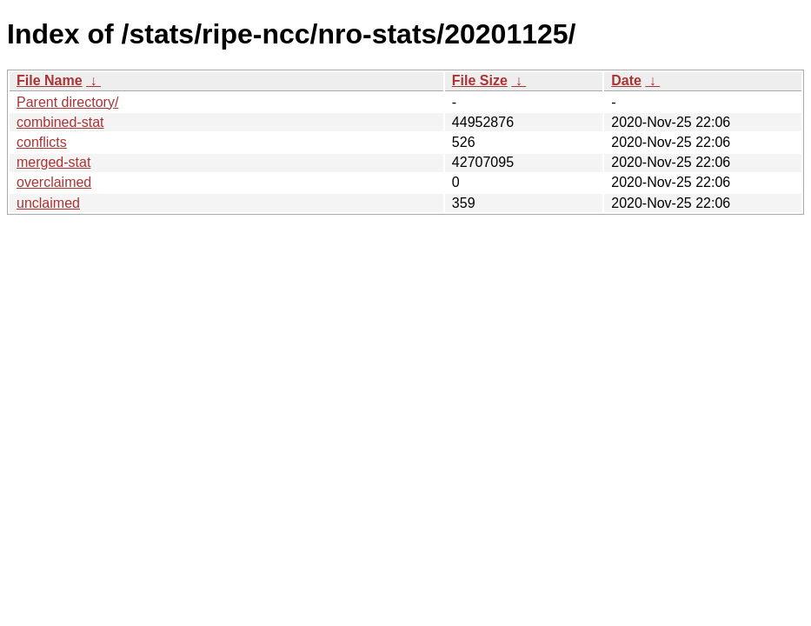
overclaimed (54, 182)
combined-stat (60, 122)
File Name (50, 80)
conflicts (42, 142)
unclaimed (48, 203)
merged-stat (53, 162)
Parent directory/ (67, 102)
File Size (480, 80)
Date (626, 80)
